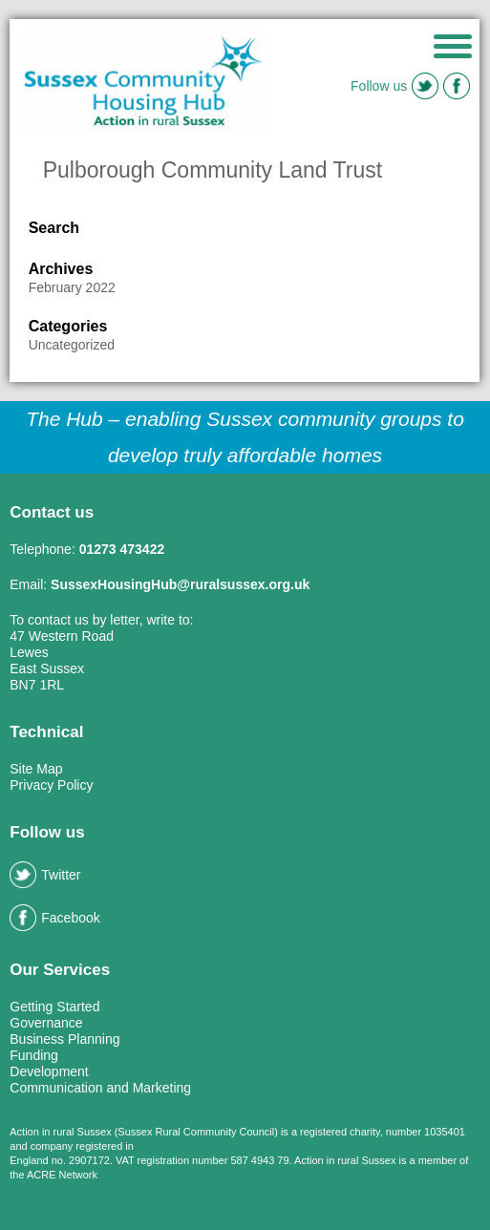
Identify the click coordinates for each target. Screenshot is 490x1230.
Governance (46, 1022)
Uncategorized (72, 344)
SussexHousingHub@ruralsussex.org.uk (180, 584)
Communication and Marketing (100, 1087)
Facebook (54, 917)
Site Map (36, 768)
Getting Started (54, 1006)
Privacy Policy (51, 785)
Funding (34, 1055)
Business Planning (64, 1039)
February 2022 (72, 287)
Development (49, 1071)
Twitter (45, 874)
